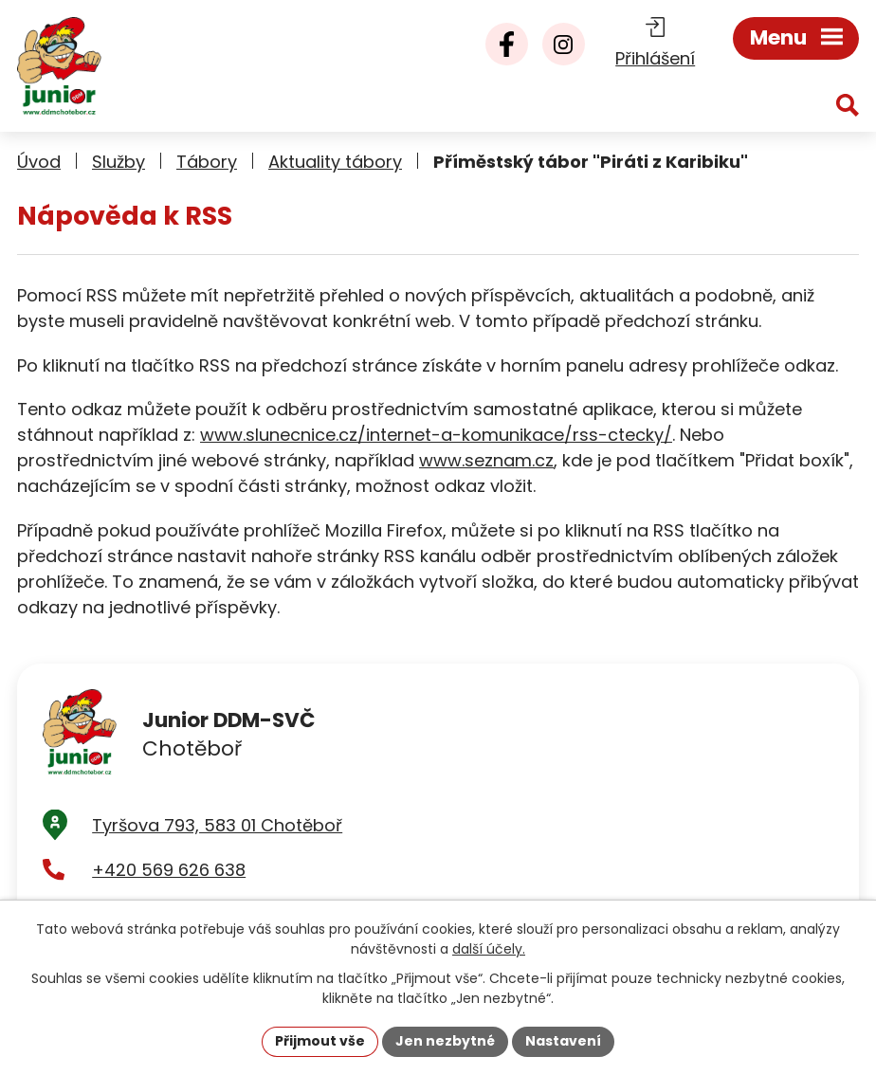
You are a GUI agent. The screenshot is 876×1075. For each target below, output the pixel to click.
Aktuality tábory (335, 161)
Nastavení (563, 1040)
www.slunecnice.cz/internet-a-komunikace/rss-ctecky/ (436, 434)
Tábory (206, 161)
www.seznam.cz (486, 460)
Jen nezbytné (445, 1040)
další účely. (488, 948)
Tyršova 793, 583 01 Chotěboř (217, 825)
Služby (118, 161)
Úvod (39, 161)
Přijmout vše (320, 1040)
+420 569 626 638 (169, 870)
